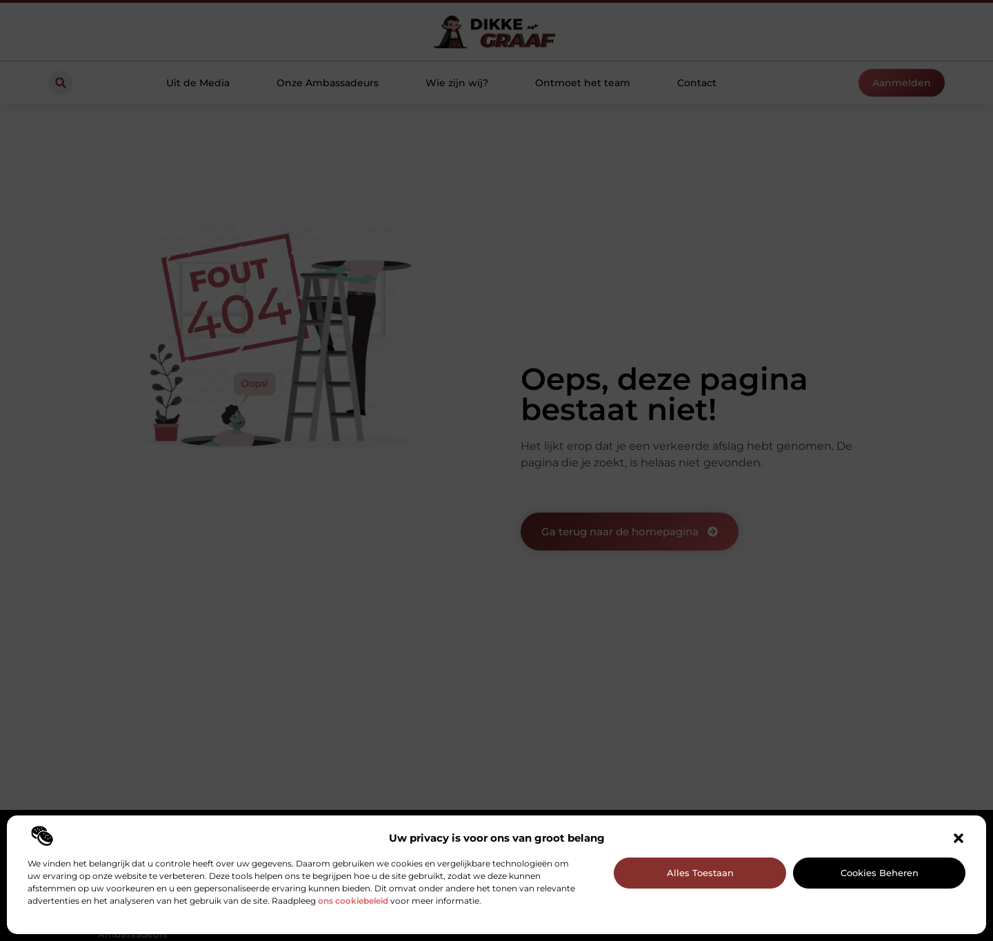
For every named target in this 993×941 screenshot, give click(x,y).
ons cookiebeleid (353, 900)
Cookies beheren (880, 872)
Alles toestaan (700, 872)
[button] (958, 838)
